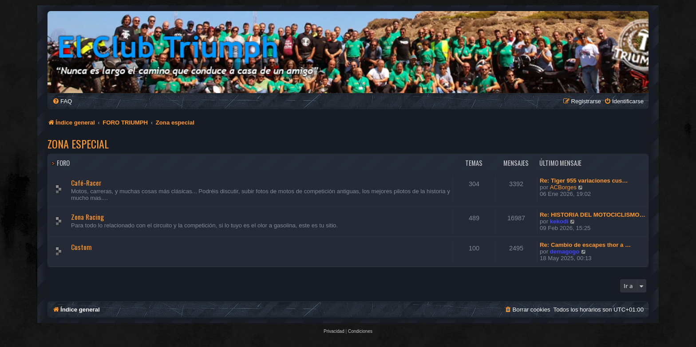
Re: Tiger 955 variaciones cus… (584, 180)
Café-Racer (86, 182)
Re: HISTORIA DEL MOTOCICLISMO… (592, 214)
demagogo (565, 251)
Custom (81, 247)
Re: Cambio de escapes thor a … (585, 245)
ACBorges (563, 187)
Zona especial (78, 144)
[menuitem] (62, 101)
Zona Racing (87, 216)
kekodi (559, 221)
